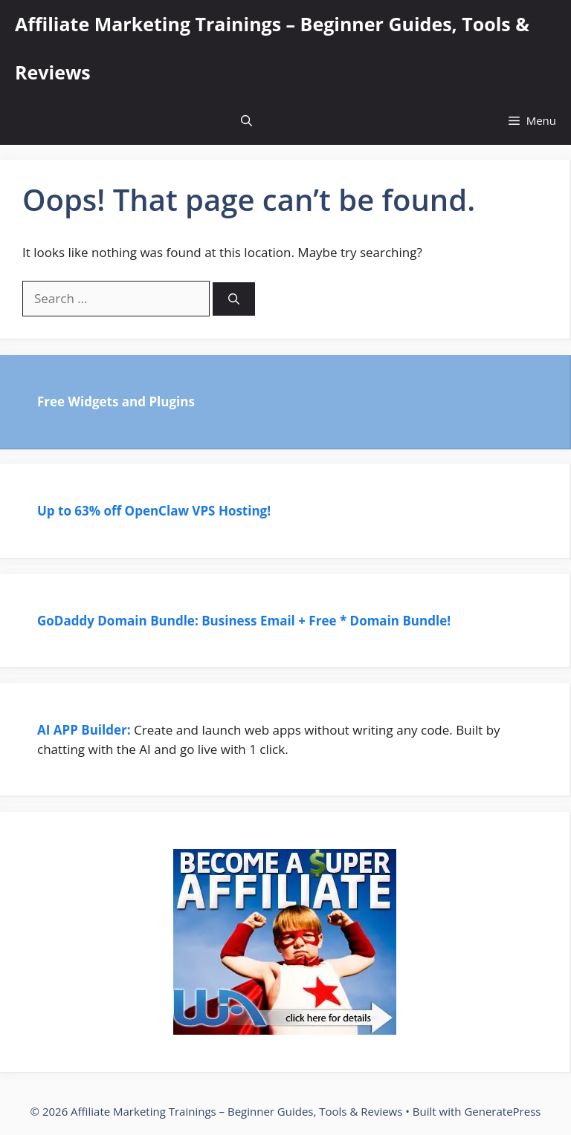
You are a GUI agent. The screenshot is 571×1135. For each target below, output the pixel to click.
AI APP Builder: (84, 729)
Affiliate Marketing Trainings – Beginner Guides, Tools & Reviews (272, 48)
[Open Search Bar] (246, 121)
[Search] (234, 299)
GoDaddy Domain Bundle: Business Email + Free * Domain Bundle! (245, 620)
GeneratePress (502, 1111)
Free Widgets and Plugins (116, 401)
